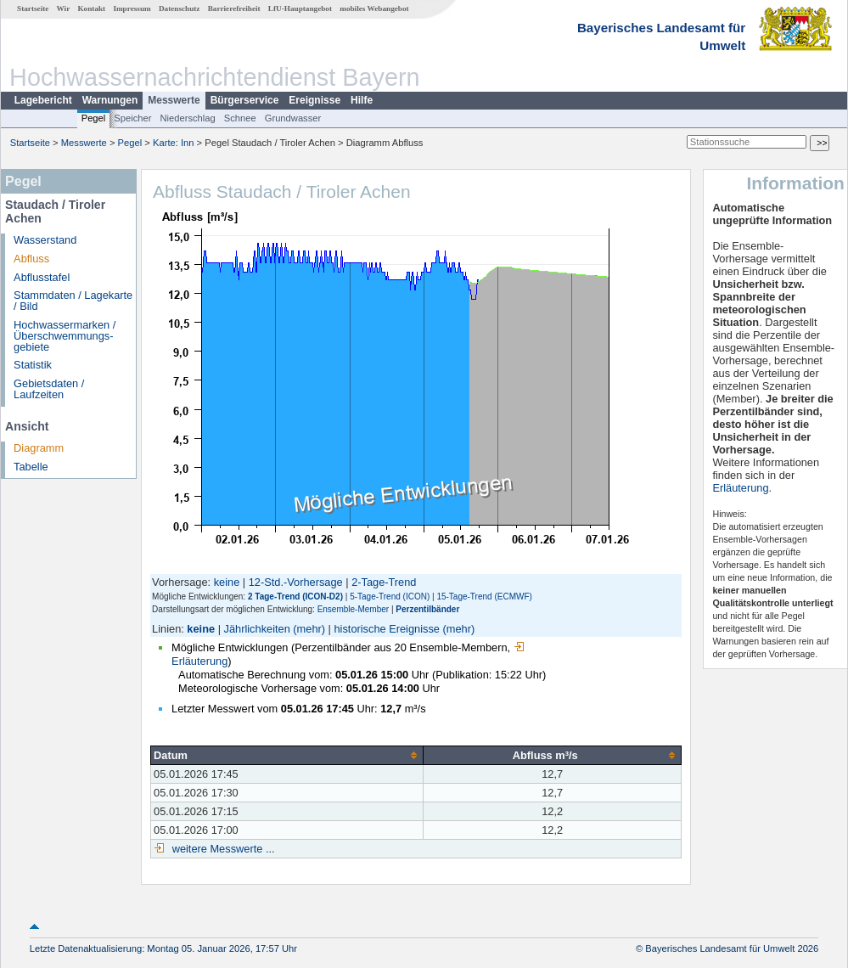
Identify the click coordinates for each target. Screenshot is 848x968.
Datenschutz (179, 8)
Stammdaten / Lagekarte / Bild (73, 300)
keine (227, 582)
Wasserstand (45, 240)
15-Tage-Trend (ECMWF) (483, 596)
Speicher (132, 118)
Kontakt (91, 8)
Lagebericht (43, 100)
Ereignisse (314, 100)
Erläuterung (740, 487)
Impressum (131, 8)
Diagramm (39, 448)
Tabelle (31, 466)
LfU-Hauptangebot (300, 8)
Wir (63, 8)
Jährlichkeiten (257, 628)
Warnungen (110, 100)
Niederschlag (187, 118)
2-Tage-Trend (383, 582)
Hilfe (362, 100)
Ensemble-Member (353, 609)
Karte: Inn (173, 143)
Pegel (93, 118)
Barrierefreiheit (234, 8)
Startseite (32, 8)
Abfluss (31, 258)
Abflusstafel (42, 277)
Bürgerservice (245, 100)
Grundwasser (293, 118)
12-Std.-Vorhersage (296, 582)
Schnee (240, 118)
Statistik (33, 364)
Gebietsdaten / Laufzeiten (49, 389)
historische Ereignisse (386, 628)
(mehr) (309, 628)
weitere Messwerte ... (221, 848)
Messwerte (173, 100)
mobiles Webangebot (374, 8)
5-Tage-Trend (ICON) (390, 596)
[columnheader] (287, 755)
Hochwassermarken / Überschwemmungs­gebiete (64, 335)
